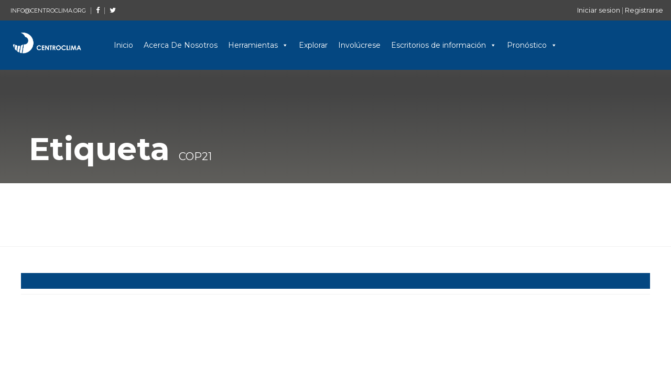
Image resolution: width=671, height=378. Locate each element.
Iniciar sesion (598, 10)
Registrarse (644, 10)
